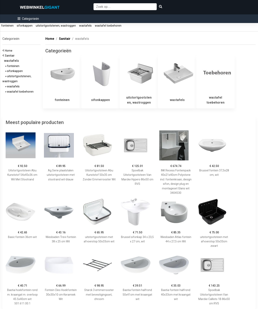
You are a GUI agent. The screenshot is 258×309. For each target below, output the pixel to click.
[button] (28, 19)
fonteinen (7, 25)
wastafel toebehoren (108, 25)
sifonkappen (25, 25)
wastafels (85, 25)
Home (9, 50)
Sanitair (10, 55)
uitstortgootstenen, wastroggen (56, 25)
